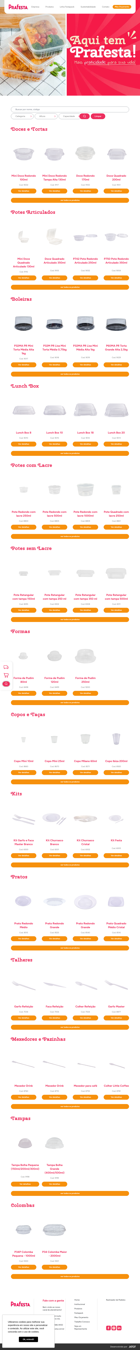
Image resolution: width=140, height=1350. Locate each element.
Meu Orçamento (122, 7)
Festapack (78, 1313)
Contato (105, 7)
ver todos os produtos (70, 200)
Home (77, 1300)
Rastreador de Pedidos (115, 1300)
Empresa (35, 7)
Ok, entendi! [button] (28, 1339)
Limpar (98, 116)
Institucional (79, 1304)
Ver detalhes (23, 191)
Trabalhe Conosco (82, 1322)
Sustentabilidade (88, 7)
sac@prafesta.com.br (55, 1329)
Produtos (50, 7)
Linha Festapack (67, 7)
